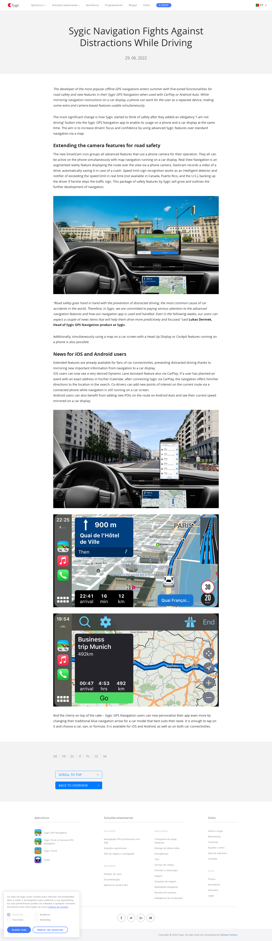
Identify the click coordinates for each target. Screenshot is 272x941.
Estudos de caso (113, 874)
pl (88, 756)
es (72, 756)
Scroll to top (79, 775)
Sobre (146, 5)
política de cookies (58, 906)
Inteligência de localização (169, 898)
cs (96, 756)
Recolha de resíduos (165, 892)
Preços (211, 879)
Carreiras (213, 842)
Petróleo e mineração (166, 870)
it (80, 756)
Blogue (133, 5)
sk (105, 756)
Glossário (213, 890)
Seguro (158, 875)
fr (64, 756)
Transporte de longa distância (165, 841)
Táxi (157, 859)
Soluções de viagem (165, 881)
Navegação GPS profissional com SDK (122, 841)
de (55, 756)
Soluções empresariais (65, 5)
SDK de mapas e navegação (119, 853)
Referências (214, 836)
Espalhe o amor (216, 847)
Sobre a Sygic (215, 831)
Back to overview (79, 785)
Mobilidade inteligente (166, 887)
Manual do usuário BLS (116, 885)
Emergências (161, 853)
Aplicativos (37, 5)
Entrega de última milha (167, 848)
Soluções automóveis (115, 848)
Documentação (112, 879)
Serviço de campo (164, 864)
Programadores (114, 5)
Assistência (92, 5)
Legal (211, 895)
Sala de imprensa (217, 853)
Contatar (212, 858)
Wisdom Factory (228, 934)
